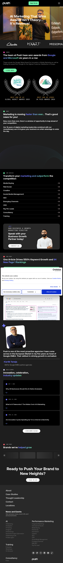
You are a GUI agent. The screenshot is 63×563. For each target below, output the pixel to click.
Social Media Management (39, 539)
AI (7, 521)
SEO (33, 535)
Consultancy (11, 558)
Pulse (7, 560)
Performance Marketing (43, 521)
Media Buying (36, 527)
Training (9, 544)
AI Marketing (9, 524)
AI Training (9, 527)
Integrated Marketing (38, 524)
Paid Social (35, 529)
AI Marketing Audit (11, 535)
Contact (9, 502)
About (8, 490)
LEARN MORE (10, 70)
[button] (58, 455)
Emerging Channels (37, 541)
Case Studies (12, 494)
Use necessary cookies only (11, 292)
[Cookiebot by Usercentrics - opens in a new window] (54, 270)
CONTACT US (15, 246)
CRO (33, 537)
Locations (10, 505)
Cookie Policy (56, 278)
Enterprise (9, 547)
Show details (54, 286)
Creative (34, 533)
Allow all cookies (51, 292)
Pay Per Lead (35, 545)
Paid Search (35, 531)
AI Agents (8, 529)
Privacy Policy (8, 280)
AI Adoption (9, 525)
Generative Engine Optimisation (15, 533)
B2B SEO (34, 543)
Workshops (9, 549)
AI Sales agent (10, 537)
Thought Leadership (15, 498)
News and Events (14, 512)
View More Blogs (31, 431)
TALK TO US (33, 480)
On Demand (9, 551)
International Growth (38, 525)
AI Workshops (10, 531)
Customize (31, 292)
